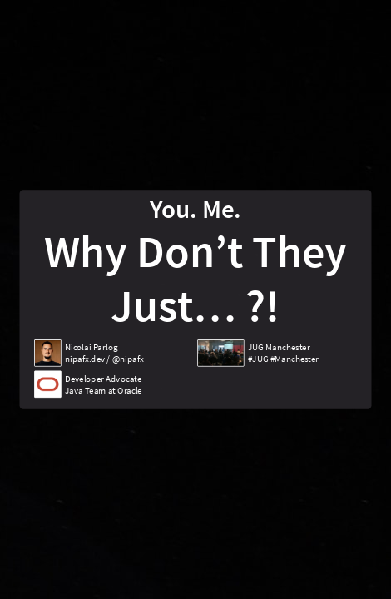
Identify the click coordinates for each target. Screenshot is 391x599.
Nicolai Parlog (91, 347)
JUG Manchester (278, 347)
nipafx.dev (85, 358)
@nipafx (128, 358)
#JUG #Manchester (283, 358)
